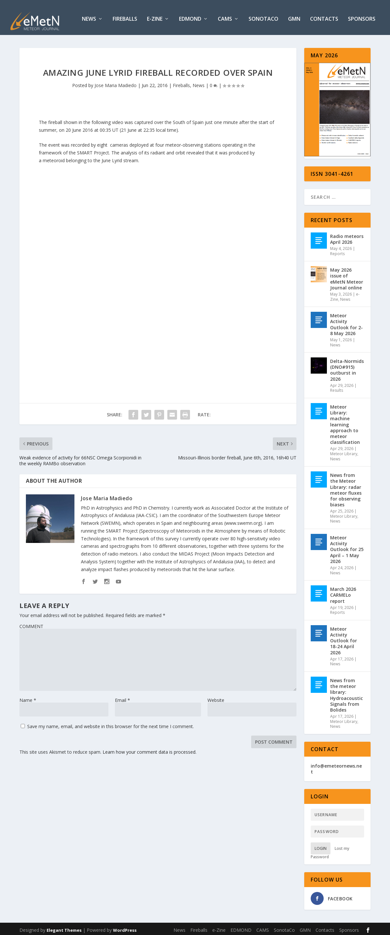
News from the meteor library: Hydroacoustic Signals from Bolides (346, 692)
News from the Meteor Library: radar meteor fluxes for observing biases (346, 487)
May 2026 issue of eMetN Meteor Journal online (346, 276)
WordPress (125, 927)
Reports (337, 251)
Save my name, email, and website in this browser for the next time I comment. (110, 724)
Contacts (324, 17)
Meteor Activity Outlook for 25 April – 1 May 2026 (346, 547)
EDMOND (190, 17)
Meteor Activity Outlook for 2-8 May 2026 (346, 322)
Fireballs (125, 17)
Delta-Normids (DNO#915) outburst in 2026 (347, 367)
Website (215, 698)
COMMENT (31, 624)
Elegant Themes (64, 927)
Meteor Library (343, 451)
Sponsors (361, 17)
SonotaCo (263, 17)
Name (27, 698)
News (89, 17)
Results (336, 388)
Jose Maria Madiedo (116, 83)
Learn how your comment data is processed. (149, 750)
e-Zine (154, 17)
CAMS (225, 17)
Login (321, 846)
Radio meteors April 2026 (346, 236)
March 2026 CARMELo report (343, 592)
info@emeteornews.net (336, 766)
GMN (294, 17)
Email (122, 698)
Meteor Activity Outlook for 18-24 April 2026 (343, 638)
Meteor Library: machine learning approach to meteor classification (345, 422)
